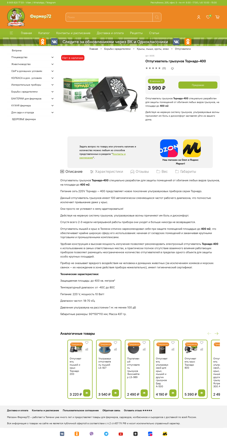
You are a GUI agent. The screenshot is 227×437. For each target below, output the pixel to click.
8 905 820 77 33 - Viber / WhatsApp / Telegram (31, 2)
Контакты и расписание (73, 33)
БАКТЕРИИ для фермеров (26, 98)
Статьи (154, 33)
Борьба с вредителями (117, 48)
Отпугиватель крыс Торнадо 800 (201, 365)
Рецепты (136, 33)
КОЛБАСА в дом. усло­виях (26, 78)
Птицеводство (19, 57)
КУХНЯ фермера (21, 105)
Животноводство (21, 64)
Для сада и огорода (22, 112)
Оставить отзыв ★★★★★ (138, 408)
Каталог (44, 33)
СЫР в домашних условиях (26, 71)
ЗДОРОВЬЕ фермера (24, 119)
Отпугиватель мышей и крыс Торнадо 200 (70, 367)
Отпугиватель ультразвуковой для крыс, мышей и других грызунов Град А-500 (168, 372)
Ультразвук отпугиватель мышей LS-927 (102, 367)
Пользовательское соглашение (81, 408)
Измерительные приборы (26, 84)
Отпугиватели (183, 48)
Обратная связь (111, 408)
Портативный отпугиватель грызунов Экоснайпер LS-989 (135, 368)
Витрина (16, 50)
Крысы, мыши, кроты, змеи (153, 48)
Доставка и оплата (110, 33)
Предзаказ (198, 85)
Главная (26, 33)
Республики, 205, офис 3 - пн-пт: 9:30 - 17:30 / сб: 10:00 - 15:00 (184, 2)
